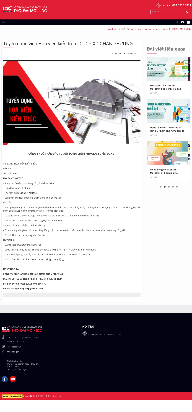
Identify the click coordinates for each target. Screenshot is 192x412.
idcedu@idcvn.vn (14, 346)
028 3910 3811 (101, 334)
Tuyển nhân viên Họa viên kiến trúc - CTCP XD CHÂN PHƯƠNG (68, 43)
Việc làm (130, 29)
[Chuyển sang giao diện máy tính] (10, 22)
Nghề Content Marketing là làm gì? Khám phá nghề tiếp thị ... (167, 129)
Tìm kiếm (187, 12)
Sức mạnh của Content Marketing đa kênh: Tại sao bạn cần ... (165, 87)
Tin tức (121, 29)
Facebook (5, 379)
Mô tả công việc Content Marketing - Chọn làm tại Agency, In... (164, 171)
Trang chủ (110, 29)
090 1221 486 (13, 352)
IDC (42, 396)
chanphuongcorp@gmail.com (27, 288)
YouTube (13, 379)
